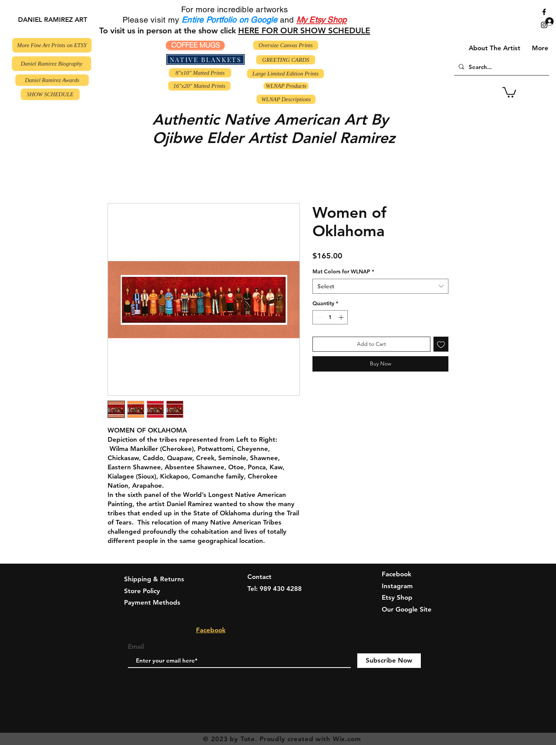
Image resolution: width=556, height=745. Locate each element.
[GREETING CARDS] (285, 59)
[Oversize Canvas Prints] (285, 45)
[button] (509, 91)
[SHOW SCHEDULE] (50, 94)
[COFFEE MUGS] (195, 45)
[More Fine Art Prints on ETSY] (52, 45)
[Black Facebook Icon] (544, 12)
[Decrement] (318, 317)
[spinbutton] (330, 317)
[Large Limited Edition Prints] (285, 73)
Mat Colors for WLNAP (343, 271)
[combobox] (380, 286)
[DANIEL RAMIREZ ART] (52, 20)
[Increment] (342, 317)
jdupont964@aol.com (279, 600)
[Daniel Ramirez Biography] (51, 63)
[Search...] (501, 66)
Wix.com (347, 739)
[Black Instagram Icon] (544, 25)
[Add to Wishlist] (440, 344)
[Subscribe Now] (389, 660)
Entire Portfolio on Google (231, 20)
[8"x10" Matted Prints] (200, 72)
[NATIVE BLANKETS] (205, 59)
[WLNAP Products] (286, 85)
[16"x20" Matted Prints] (199, 85)
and (287, 20)
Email (136, 646)
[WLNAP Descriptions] (286, 99)
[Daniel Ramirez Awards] (52, 80)
